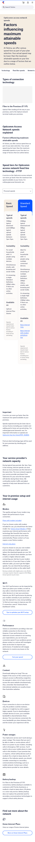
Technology (5, 71)
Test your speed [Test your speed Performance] (17, 657)
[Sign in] (28, 2)
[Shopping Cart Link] (23, 2)
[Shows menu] (32, 2)
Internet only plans (9, 544)
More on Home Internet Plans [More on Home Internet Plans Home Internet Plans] (17, 833)
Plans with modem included (12, 520)
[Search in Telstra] (17, 7)
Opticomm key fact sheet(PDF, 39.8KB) (16, 435)
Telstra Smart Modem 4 (19, 529)
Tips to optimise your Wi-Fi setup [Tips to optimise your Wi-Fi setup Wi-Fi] (17, 612)
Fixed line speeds (19, 71)
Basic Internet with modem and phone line (25, 334)
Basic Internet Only (25, 326)
